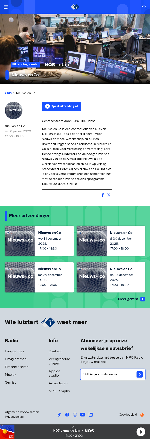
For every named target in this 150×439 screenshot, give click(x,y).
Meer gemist (131, 299)
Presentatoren (17, 367)
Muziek (10, 375)
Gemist (10, 383)
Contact (55, 351)
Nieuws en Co (15, 126)
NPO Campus (59, 391)
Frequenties (14, 351)
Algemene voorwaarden (22, 412)
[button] (141, 432)
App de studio (54, 374)
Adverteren (58, 383)
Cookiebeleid (128, 414)
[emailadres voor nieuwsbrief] (112, 374)
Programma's (16, 359)
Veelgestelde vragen (59, 361)
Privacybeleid (14, 417)
